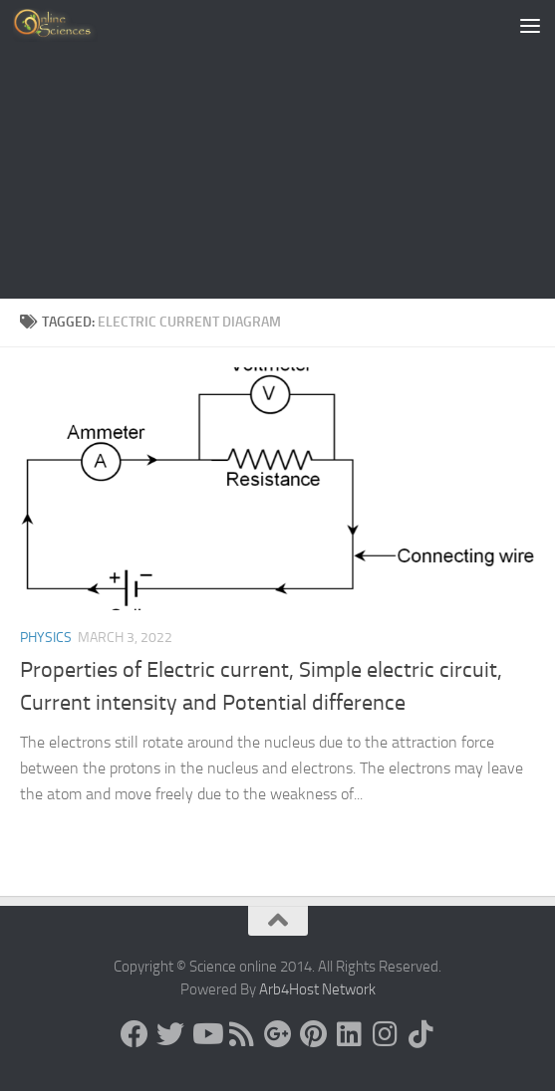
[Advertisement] (277, 149)
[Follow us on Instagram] (386, 1034)
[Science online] (134, 1034)
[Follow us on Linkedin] (350, 1034)
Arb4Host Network (317, 989)
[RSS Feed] (242, 1034)
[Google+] (278, 1034)
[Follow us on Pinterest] (314, 1034)
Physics (46, 637)
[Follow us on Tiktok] (421, 1034)
